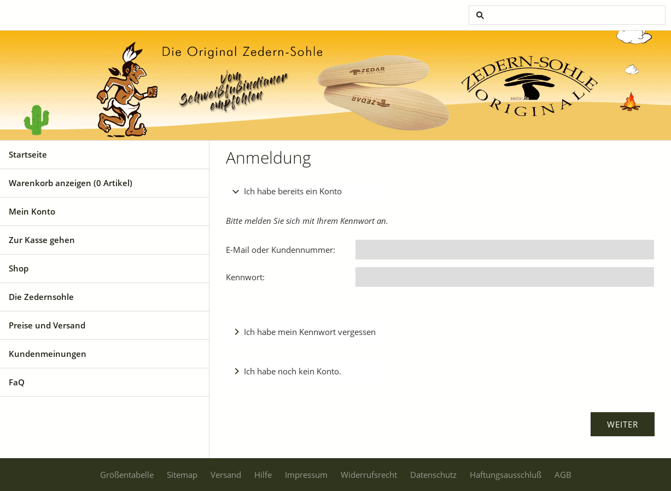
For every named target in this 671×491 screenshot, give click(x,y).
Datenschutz (433, 474)
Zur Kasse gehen (42, 239)
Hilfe (263, 474)
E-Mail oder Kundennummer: (280, 249)
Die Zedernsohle (41, 296)
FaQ (17, 382)
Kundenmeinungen (47, 353)
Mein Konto (32, 211)
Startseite (28, 154)
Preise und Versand (47, 325)
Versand (226, 474)
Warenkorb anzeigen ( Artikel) (70, 182)
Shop (18, 268)
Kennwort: (245, 277)
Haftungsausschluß (505, 474)
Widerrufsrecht (369, 474)
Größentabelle (127, 474)
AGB (563, 474)
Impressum (306, 474)
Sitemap (182, 474)
